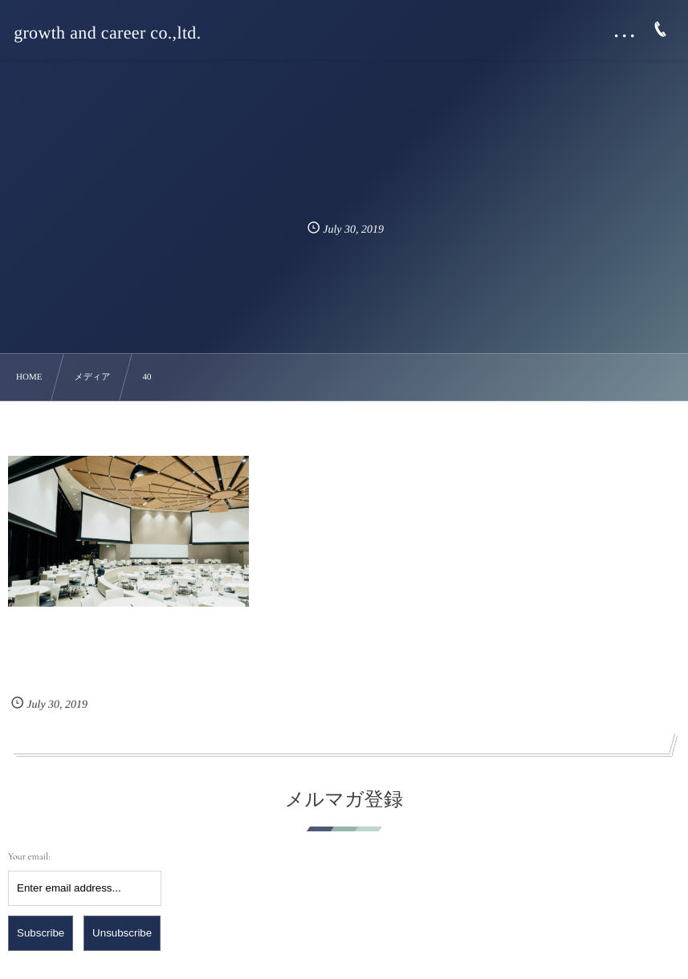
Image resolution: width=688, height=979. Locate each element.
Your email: (29, 857)
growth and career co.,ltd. (107, 33)
